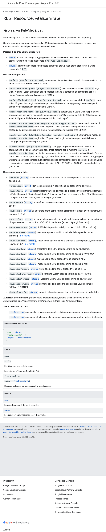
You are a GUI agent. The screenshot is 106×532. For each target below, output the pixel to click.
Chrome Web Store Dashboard (68, 512)
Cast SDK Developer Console (67, 508)
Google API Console (63, 485)
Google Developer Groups (14, 485)
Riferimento (24, 235)
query (7, 410)
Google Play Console (63, 494)
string (24, 177)
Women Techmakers (12, 499)
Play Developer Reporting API (33, 3)
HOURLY (13, 65)
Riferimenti (57, 12)
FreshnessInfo (24, 337)
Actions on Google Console (66, 503)
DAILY (12, 57)
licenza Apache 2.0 (67, 429)
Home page (8, 12)
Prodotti (19, 12)
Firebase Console (62, 499)
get (6, 400)
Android (6, 530)
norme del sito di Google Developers (18, 432)
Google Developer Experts (14, 490)
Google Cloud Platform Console (68, 490)
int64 (28, 186)
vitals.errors (16, 312)
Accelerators (8, 494)
